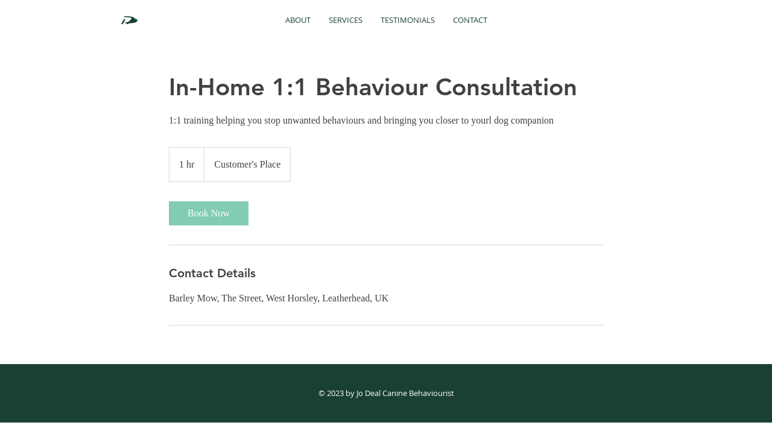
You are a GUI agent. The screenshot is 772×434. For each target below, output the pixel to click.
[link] (208, 213)
